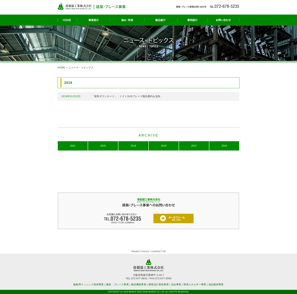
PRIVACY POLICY (140, 251)
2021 (73, 145)
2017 (194, 145)
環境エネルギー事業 (194, 284)
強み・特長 (127, 20)
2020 (103, 145)
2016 (224, 145)
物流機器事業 (138, 284)
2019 (133, 145)
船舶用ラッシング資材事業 (88, 284)
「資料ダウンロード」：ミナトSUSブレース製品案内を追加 (126, 96)
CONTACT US (159, 251)
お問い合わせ (223, 20)
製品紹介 (160, 20)
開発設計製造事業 (158, 284)
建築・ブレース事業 (117, 284)
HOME (67, 20)
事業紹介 (93, 20)
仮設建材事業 (216, 284)
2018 (163, 145)
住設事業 (176, 284)
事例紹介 (192, 20)
